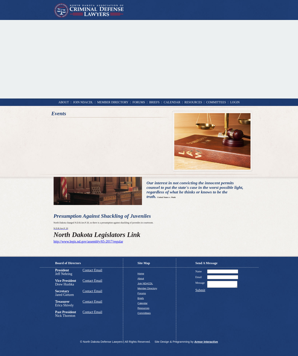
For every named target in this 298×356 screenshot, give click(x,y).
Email (198, 277)
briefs (154, 102)
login (235, 102)
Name (198, 271)
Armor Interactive (206, 341)
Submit (200, 291)
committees (216, 102)
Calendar (143, 303)
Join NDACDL (145, 283)
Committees (144, 313)
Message (200, 282)
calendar (172, 102)
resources (193, 102)
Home (141, 273)
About (141, 278)
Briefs (141, 298)
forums (138, 102)
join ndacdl (83, 102)
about (63, 102)
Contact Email (92, 270)
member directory (112, 102)
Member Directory (147, 288)
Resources (143, 308)
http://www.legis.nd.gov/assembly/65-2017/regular (88, 241)
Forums (142, 293)
